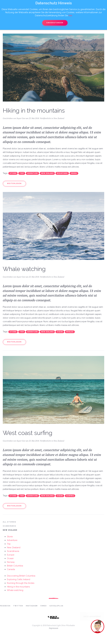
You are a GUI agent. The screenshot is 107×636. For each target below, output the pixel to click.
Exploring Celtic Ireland (18, 579)
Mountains (62, 173)
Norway (11, 562)
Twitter (18, 606)
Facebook (5, 606)
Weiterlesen (14, 183)
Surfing (70, 496)
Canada (11, 569)
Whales (69, 332)
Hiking (74, 173)
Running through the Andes (20, 583)
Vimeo (43, 606)
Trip (22, 173)
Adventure (32, 173)
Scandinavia (9, 526)
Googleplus (56, 606)
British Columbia (15, 565)
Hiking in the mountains (34, 110)
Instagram (32, 606)
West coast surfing (27, 432)
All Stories (9, 522)
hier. (70, 15)
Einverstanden (55, 23)
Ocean (60, 332)
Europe (10, 555)
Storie (13, 173)
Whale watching (24, 268)
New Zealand (59, 118)
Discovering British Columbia (21, 576)
